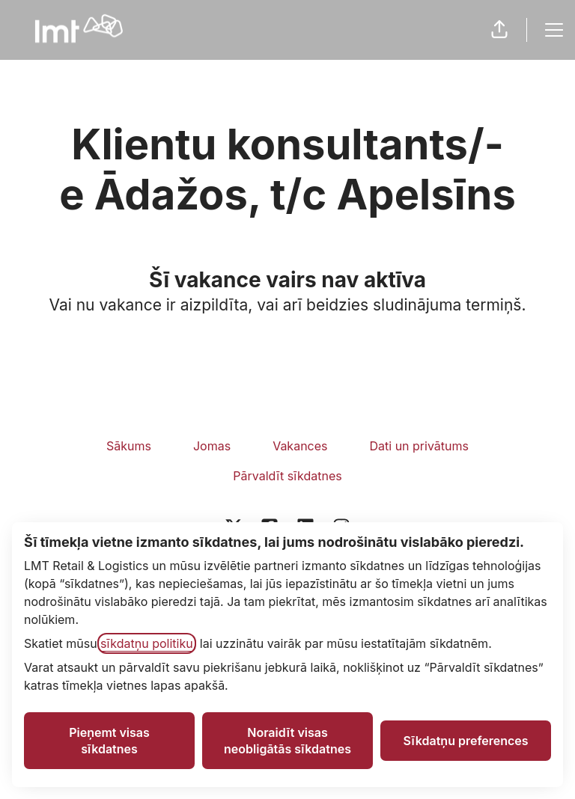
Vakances (300, 445)
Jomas (212, 445)
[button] (499, 30)
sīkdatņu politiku (146, 643)
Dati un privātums (419, 445)
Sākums (128, 445)
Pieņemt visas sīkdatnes (109, 740)
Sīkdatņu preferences (465, 740)
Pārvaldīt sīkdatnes (287, 475)
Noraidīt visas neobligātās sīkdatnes (287, 740)
